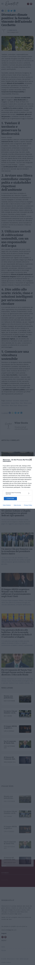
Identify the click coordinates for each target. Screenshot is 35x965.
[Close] (31, 460)
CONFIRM (10, 498)
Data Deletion (7, 505)
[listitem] (17, 493)
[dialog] (17, 482)
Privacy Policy (28, 505)
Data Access (17, 505)
